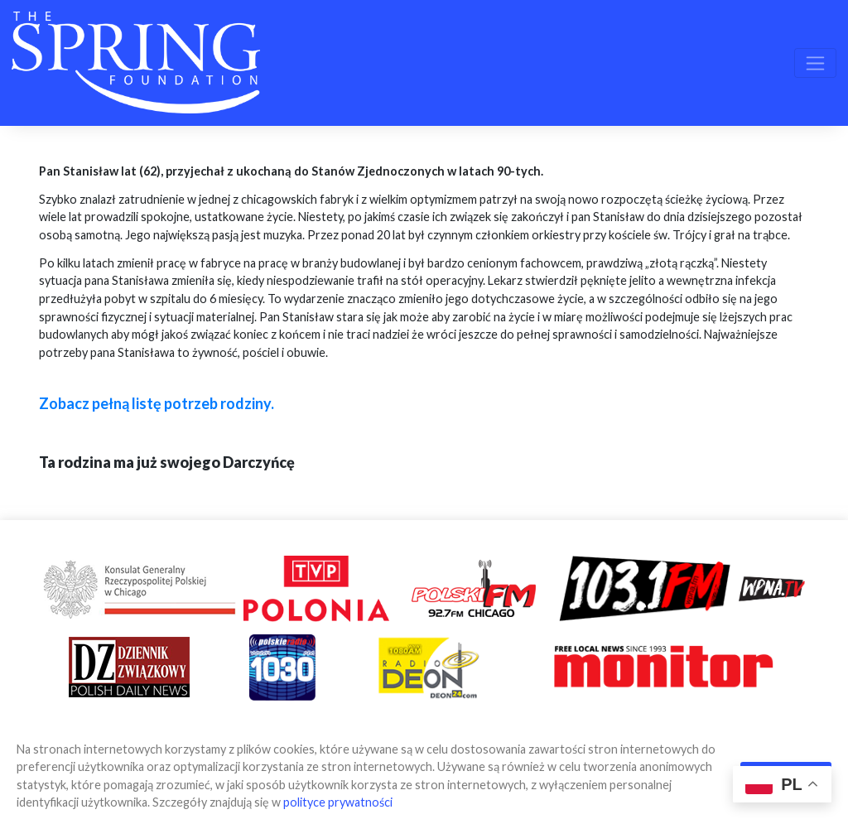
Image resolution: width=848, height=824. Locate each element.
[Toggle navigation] (815, 63)
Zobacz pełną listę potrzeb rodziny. (156, 403)
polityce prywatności (338, 802)
